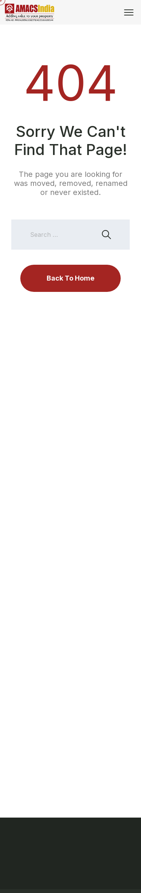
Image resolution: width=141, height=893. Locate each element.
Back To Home (70, 278)
